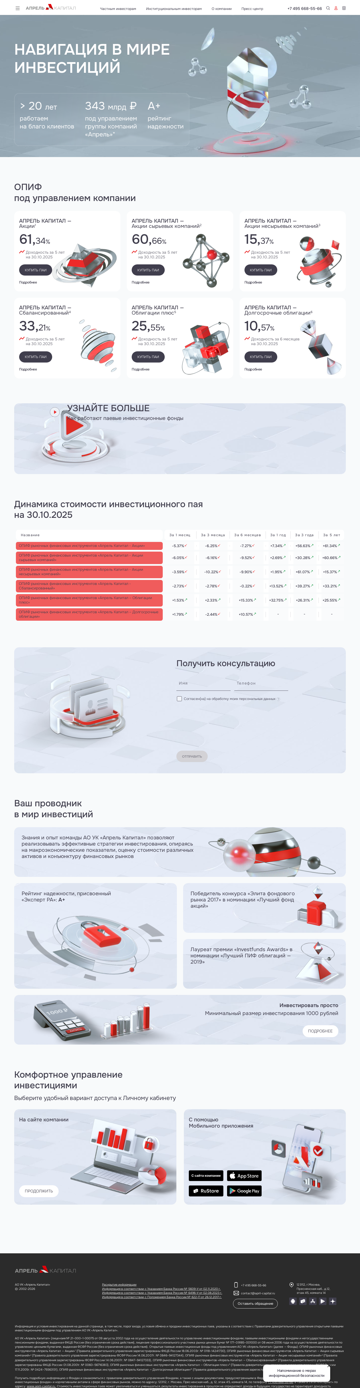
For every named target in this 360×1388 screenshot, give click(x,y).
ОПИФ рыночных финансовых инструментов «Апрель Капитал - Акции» (79, 549)
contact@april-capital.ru (258, 1293)
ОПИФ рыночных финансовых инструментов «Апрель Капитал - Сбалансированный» (79, 608)
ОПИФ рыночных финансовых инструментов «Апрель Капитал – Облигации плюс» (79, 627)
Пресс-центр (252, 8)
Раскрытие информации (119, 1285)
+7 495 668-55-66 (328, 9)
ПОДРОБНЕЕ (314, 1022)
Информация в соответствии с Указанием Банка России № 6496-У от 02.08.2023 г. (162, 1293)
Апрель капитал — (67, 223)
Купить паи (41, 270)
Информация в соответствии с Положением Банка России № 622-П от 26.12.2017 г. (162, 1297)
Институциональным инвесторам (174, 8)
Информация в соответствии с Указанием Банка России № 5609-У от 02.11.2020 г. (161, 1289)
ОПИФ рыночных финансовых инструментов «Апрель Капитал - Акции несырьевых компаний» (79, 588)
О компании (222, 8)
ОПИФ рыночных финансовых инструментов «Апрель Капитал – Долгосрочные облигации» (79, 647)
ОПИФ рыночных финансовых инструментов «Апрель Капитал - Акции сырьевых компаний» (79, 569)
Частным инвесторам (118, 8)
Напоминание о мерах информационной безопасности (296, 1373)
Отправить (197, 747)
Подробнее (28, 282)
